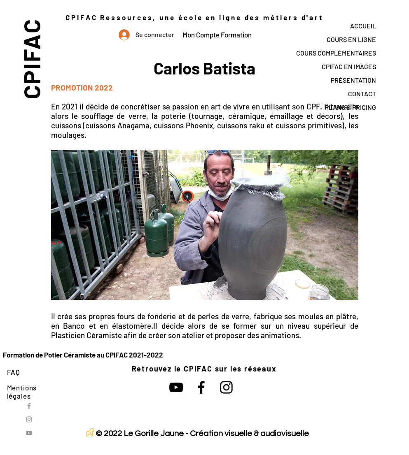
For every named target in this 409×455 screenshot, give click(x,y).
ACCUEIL (363, 26)
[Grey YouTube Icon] (29, 433)
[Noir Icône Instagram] (226, 387)
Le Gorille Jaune (154, 433)
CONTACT (362, 94)
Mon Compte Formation (217, 34)
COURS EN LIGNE (351, 39)
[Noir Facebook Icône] (201, 387)
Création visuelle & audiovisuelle (249, 433)
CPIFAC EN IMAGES (349, 66)
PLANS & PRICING (350, 107)
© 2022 (109, 433)
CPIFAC (31, 58)
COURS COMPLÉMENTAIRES (336, 53)
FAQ (14, 372)
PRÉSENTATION (353, 80)
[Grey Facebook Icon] (29, 406)
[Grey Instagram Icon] (29, 419)
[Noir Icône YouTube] (176, 387)
